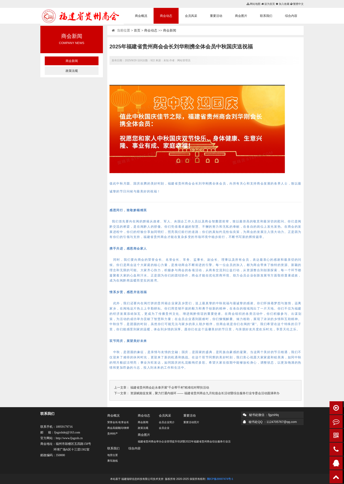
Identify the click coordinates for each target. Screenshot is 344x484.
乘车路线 (112, 460)
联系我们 (266, 16)
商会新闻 (72, 61)
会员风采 (191, 16)
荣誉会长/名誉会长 (118, 422)
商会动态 (166, 16)
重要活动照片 (191, 422)
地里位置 (112, 455)
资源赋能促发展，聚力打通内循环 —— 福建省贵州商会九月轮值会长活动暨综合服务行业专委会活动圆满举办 (205, 393)
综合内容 (291, 16)
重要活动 (216, 16)
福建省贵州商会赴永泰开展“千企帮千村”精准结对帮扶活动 (169, 387)
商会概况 (141, 16)
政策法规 (72, 70)
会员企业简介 (167, 422)
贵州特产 (112, 433)
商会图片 (241, 16)
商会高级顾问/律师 (118, 427)
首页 (137, 30)
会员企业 (164, 427)
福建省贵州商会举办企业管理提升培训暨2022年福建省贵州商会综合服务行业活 (184, 441)
